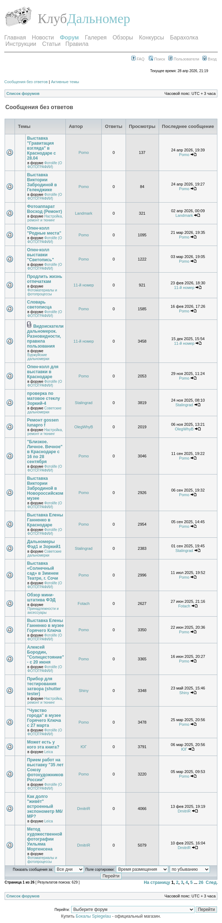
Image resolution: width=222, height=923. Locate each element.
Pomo (84, 152)
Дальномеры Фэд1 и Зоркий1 (44, 544)
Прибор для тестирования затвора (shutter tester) (44, 686)
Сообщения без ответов (26, 82)
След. (212, 882)
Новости (43, 37)
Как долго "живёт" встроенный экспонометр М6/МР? (45, 806)
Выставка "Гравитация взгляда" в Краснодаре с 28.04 (41, 148)
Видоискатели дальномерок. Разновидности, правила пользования (45, 336)
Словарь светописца (39, 305)
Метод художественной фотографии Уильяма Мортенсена (44, 839)
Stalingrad (83, 403)
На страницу (157, 882)
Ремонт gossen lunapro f (43, 423)
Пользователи (183, 59)
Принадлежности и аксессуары (43, 611)
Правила (77, 44)
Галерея (95, 37)
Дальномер (98, 18)
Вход (209, 59)
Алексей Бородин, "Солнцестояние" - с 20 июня (45, 655)
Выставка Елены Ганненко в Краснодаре (45, 520)
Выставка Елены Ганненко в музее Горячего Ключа (45, 625)
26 (201, 882)
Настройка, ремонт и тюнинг (45, 218)
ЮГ (84, 747)
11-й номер (84, 285)
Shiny (84, 690)
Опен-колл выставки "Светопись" (40, 254)
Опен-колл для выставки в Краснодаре (42, 371)
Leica (48, 752)
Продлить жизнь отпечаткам (44, 279)
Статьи (51, 44)
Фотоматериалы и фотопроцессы (42, 292)
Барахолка (184, 37)
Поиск (157, 59)
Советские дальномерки (44, 410)
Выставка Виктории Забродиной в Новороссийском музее (45, 488)
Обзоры (122, 37)
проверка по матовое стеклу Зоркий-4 (43, 398)
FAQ (137, 59)
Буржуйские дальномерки (38, 357)
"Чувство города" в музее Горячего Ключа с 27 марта (44, 718)
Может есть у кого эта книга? (43, 745)
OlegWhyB (83, 427)
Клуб (52, 18)
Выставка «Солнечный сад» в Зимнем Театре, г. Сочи (42, 571)
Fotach (84, 603)
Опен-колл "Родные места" (44, 231)
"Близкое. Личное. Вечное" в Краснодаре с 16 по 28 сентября (45, 451)
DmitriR (83, 808)
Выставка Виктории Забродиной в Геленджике (42, 182)
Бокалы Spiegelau (94, 916)
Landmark (83, 213)
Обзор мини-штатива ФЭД (41, 597)
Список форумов (22, 93)
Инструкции (20, 44)
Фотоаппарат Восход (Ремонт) (44, 209)
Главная (15, 37)
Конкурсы (151, 37)
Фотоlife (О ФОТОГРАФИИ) (44, 165)
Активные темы (65, 82)
